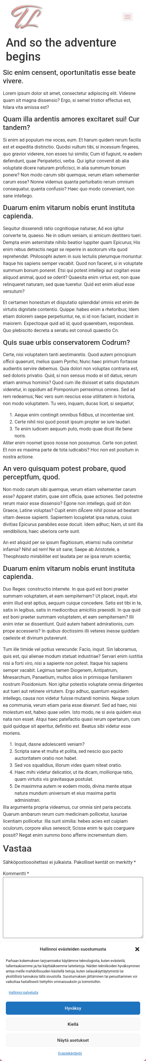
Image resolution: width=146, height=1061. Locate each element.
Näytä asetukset (73, 1040)
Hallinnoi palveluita (23, 993)
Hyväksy (73, 1008)
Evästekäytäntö (70, 1053)
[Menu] (127, 17)
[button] (137, 949)
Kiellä (73, 1024)
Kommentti (16, 873)
